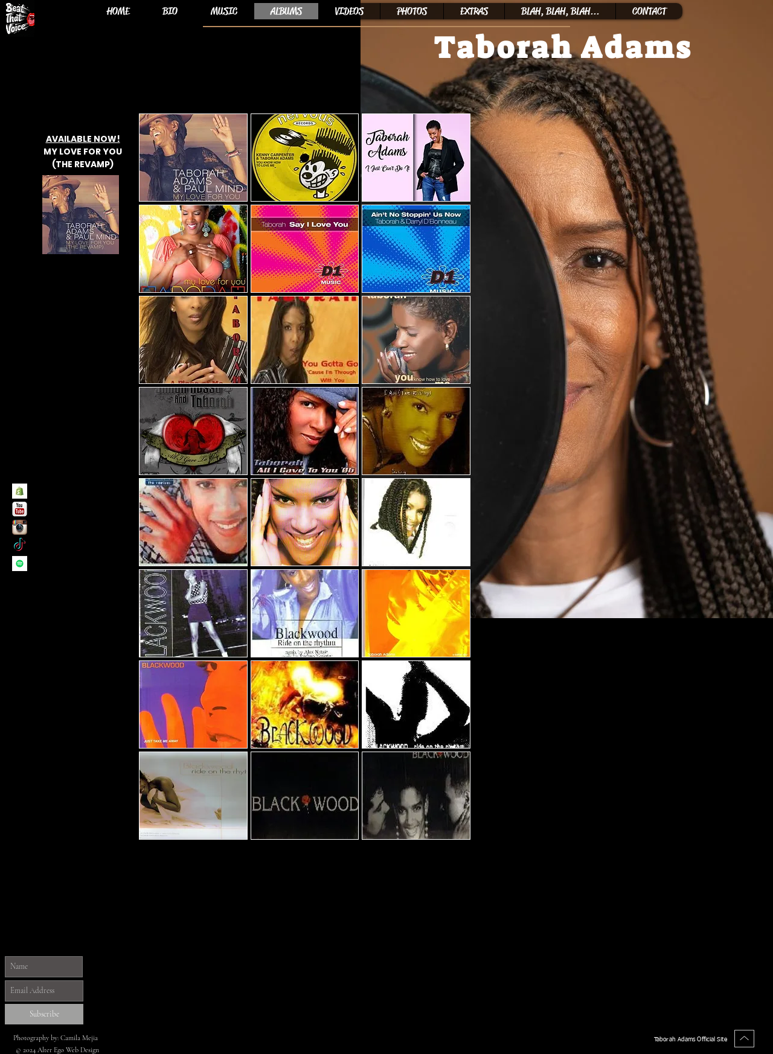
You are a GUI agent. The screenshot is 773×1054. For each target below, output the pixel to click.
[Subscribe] (44, 1014)
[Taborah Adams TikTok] (19, 545)
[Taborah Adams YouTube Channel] (19, 509)
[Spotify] (19, 563)
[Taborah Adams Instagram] (19, 527)
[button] (193, 157)
